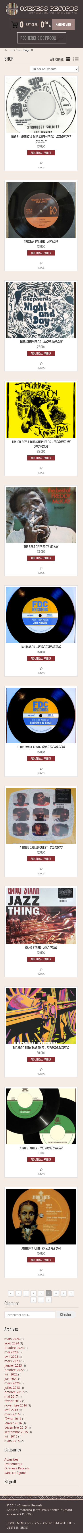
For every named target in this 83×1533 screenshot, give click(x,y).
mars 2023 (12, 1361)
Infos (41, 167)
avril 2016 (11, 1410)
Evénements (13, 1464)
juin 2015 (10, 1436)
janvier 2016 (13, 1423)
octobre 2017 (14, 1392)
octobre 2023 (14, 1348)
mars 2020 (12, 1383)
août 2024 (11, 1343)
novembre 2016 (15, 1405)
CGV (36, 1523)
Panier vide (63, 24)
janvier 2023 (13, 1365)
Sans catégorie (15, 1473)
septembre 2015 (16, 1432)
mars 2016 (12, 1414)
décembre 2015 (15, 1427)
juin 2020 (10, 1379)
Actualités (11, 1459)
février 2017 (12, 1401)
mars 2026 (12, 1339)
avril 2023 (11, 1356)
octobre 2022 (14, 1370)
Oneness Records (17, 1468)
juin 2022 (10, 1374)
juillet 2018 (12, 1387)
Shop (19, 50)
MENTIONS (24, 1523)
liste (76, 59)
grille (68, 59)
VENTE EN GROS (17, 1527)
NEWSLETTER (64, 1523)
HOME (11, 1523)
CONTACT (47, 1523)
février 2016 (12, 1418)
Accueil (8, 50)
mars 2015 (12, 1441)
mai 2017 (11, 1396)
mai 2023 (11, 1352)
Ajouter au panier (41, 153)
